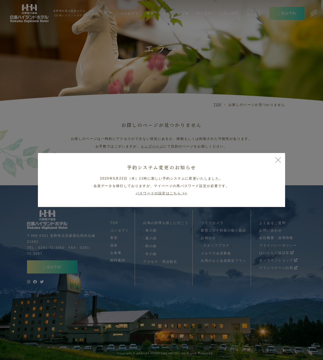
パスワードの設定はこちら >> (161, 193)
